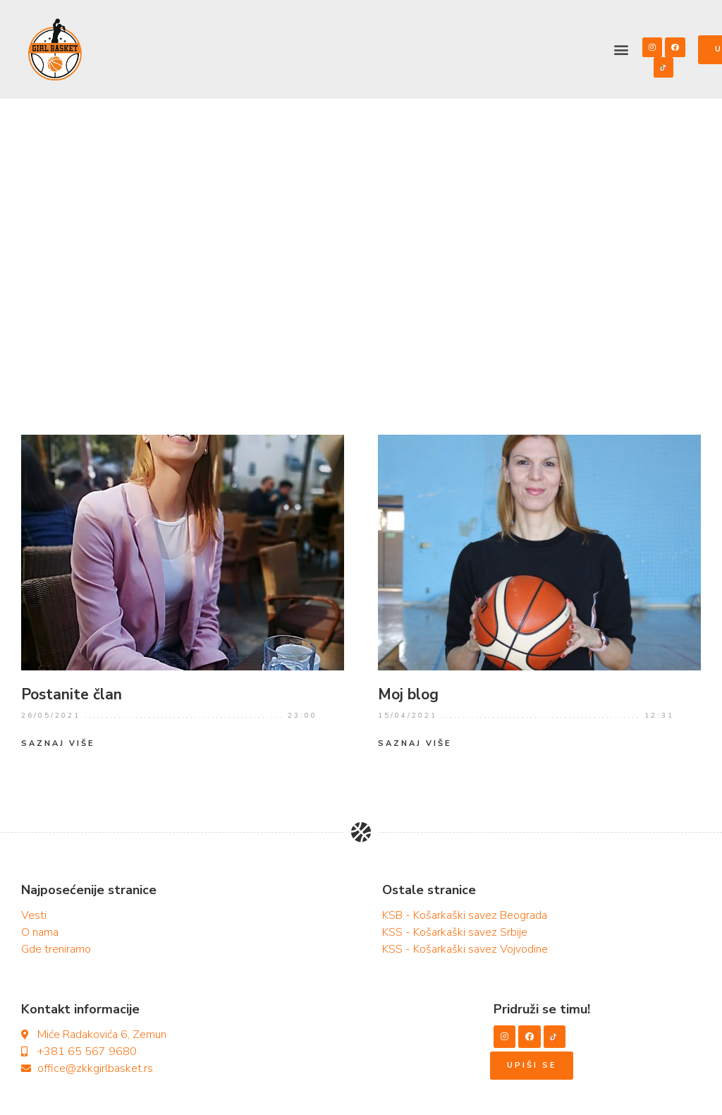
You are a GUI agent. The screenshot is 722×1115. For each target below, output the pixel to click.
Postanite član (71, 694)
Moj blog (408, 694)
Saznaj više (57, 743)
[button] (621, 49)
